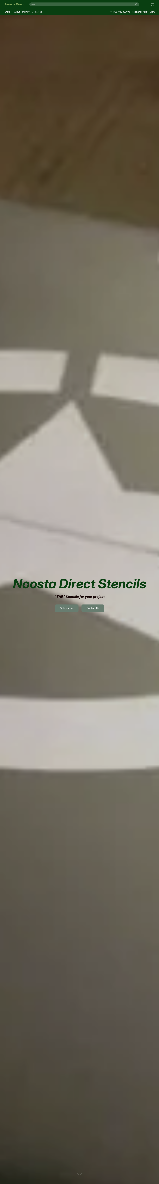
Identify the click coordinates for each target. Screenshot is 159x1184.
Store (8, 12)
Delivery (26, 12)
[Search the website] (136, 4)
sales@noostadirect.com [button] (143, 12)
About (17, 12)
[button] (14, 4)
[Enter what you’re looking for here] (84, 4)
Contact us (37, 12)
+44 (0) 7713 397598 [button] (120, 12)
